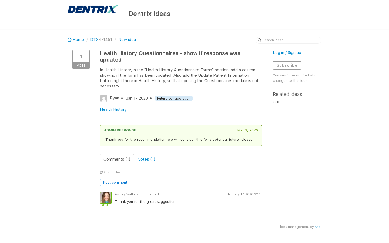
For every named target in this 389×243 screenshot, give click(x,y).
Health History (113, 109)
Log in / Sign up (287, 52)
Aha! (318, 227)
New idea (127, 39)
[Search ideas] (288, 40)
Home (76, 39)
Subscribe (287, 65)
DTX (94, 39)
